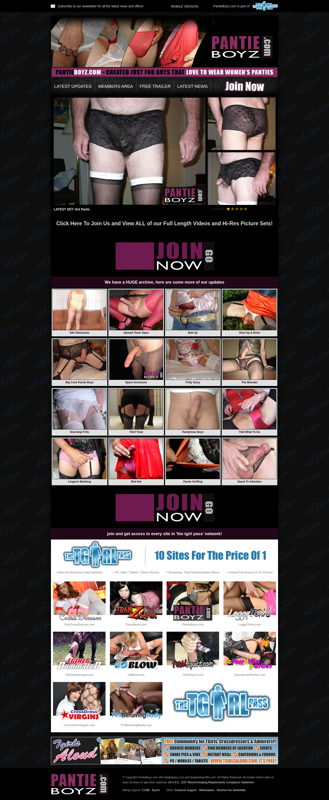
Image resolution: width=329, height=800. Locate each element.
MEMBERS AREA (115, 86)
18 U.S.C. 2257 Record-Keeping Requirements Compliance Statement (211, 782)
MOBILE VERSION (184, 6)
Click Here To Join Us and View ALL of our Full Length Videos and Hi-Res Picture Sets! (164, 223)
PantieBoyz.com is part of (245, 6)
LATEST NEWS (192, 86)
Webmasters (206, 790)
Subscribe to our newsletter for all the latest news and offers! (97, 6)
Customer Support (185, 790)
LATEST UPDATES (73, 86)
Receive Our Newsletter (231, 790)
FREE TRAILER (155, 86)
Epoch (156, 790)
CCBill (145, 790)
